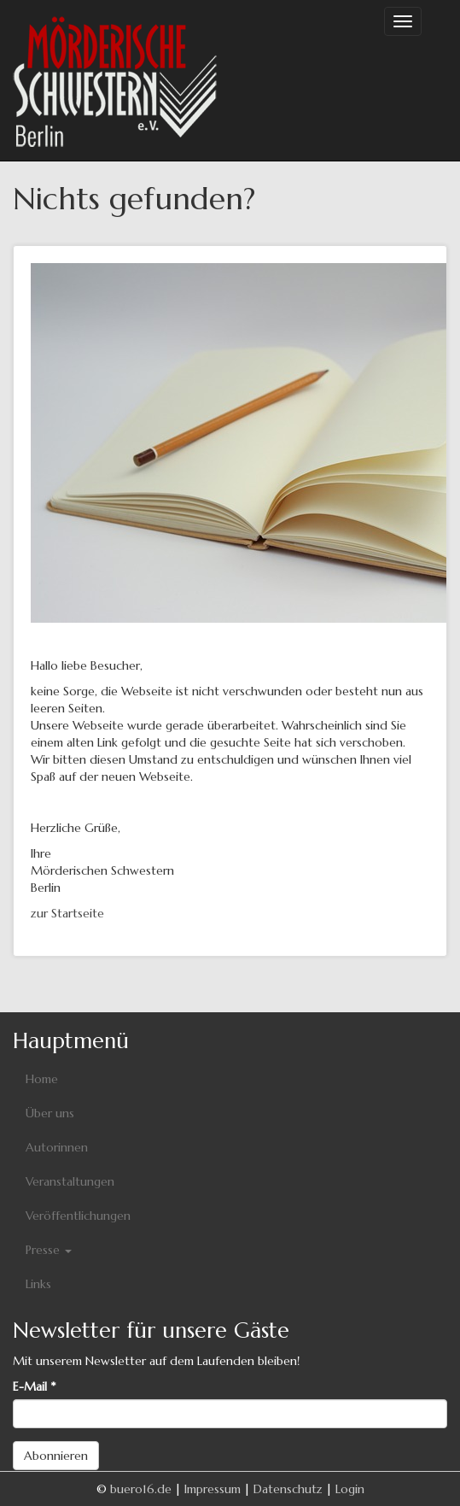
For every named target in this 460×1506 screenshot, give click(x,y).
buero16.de (141, 1489)
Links (38, 1284)
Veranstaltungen (70, 1181)
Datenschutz (288, 1489)
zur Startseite (67, 913)
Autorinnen (57, 1147)
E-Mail (34, 1386)
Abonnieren (56, 1455)
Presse (49, 1249)
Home (42, 1079)
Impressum (212, 1489)
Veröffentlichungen (78, 1215)
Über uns (50, 1113)
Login (349, 1489)
